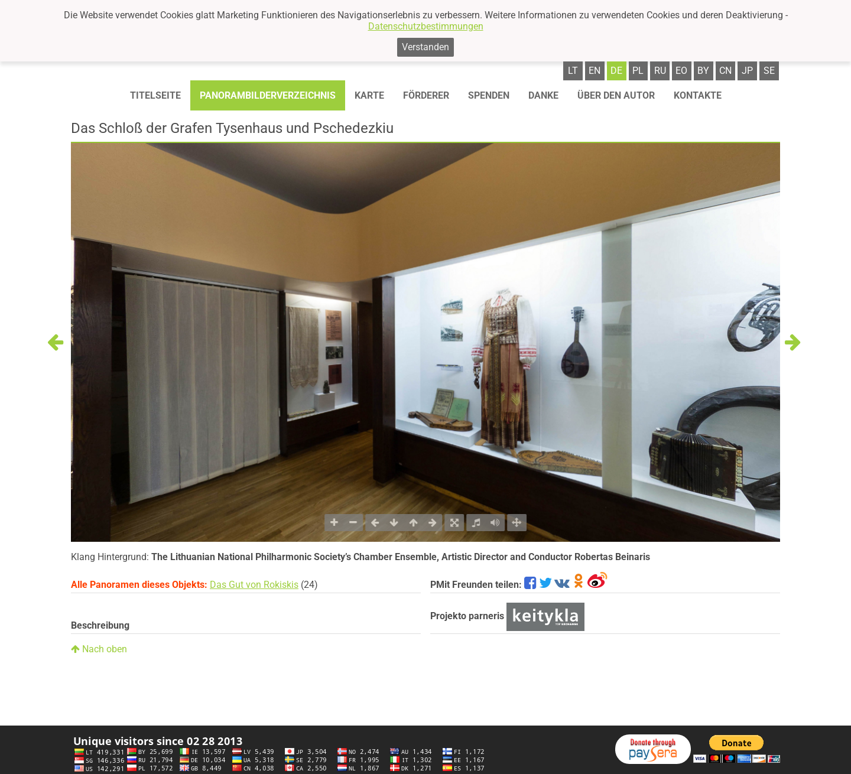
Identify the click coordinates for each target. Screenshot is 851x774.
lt (573, 70)
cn (725, 70)
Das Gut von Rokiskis (254, 584)
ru (660, 70)
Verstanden (425, 47)
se (769, 70)
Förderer (426, 95)
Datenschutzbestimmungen (425, 26)
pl (638, 70)
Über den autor (616, 95)
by (703, 70)
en (594, 70)
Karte (369, 95)
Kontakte (698, 95)
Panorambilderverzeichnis (268, 95)
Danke (543, 95)
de (616, 70)
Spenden (488, 95)
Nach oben (99, 649)
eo (681, 70)
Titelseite (155, 95)
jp (747, 70)
